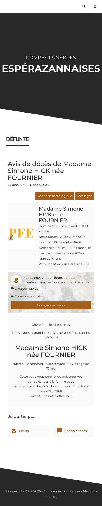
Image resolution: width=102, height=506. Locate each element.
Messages (84, 196)
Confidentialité (54, 491)
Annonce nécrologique (55, 196)
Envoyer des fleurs (51, 305)
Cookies (74, 491)
